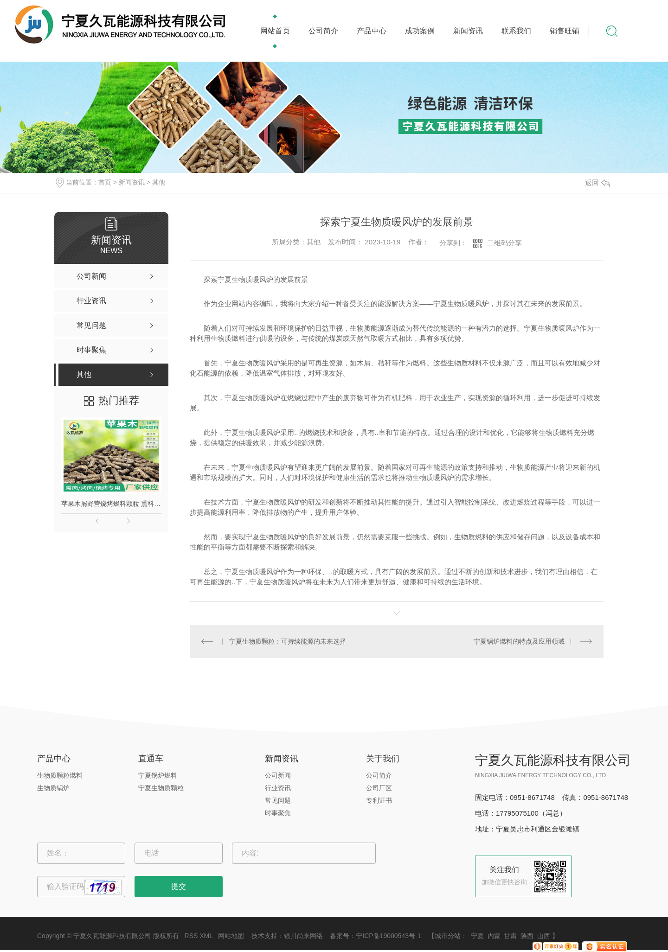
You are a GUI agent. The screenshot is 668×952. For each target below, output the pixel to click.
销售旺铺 (564, 31)
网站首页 (275, 31)
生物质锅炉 (53, 788)
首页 (104, 182)
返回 (597, 182)
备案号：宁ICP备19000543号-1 (375, 935)
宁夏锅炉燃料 (157, 775)
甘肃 (510, 935)
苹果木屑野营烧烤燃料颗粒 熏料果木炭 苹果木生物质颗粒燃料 (111, 503)
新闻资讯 (468, 31)
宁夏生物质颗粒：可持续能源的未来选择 (287, 641)
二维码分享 (504, 243)
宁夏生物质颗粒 (161, 788)
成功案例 (420, 31)
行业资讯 (278, 788)
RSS (191, 935)
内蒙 (494, 935)
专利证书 (379, 800)
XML (205, 935)
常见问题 (278, 800)
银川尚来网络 (303, 935)
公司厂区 (379, 788)
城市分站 (448, 935)
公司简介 (323, 31)
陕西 (526, 935)
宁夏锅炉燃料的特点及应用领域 (519, 641)
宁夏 (477, 935)
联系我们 (516, 31)
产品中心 (371, 31)
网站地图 (231, 935)
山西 (543, 935)
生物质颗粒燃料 (60, 775)
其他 (158, 182)
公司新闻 (278, 775)
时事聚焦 (278, 813)
